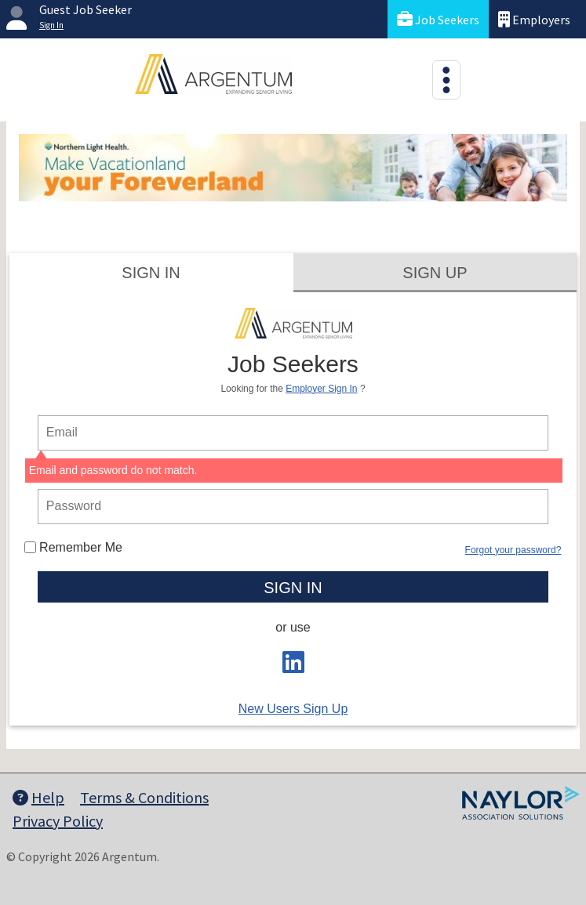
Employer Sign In (321, 388)
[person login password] (293, 506)
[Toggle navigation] (446, 80)
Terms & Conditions (144, 797)
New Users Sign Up (293, 708)
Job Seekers (438, 19)
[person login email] (293, 433)
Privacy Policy (58, 821)
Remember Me (73, 547)
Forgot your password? (513, 550)
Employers (534, 19)
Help (38, 797)
